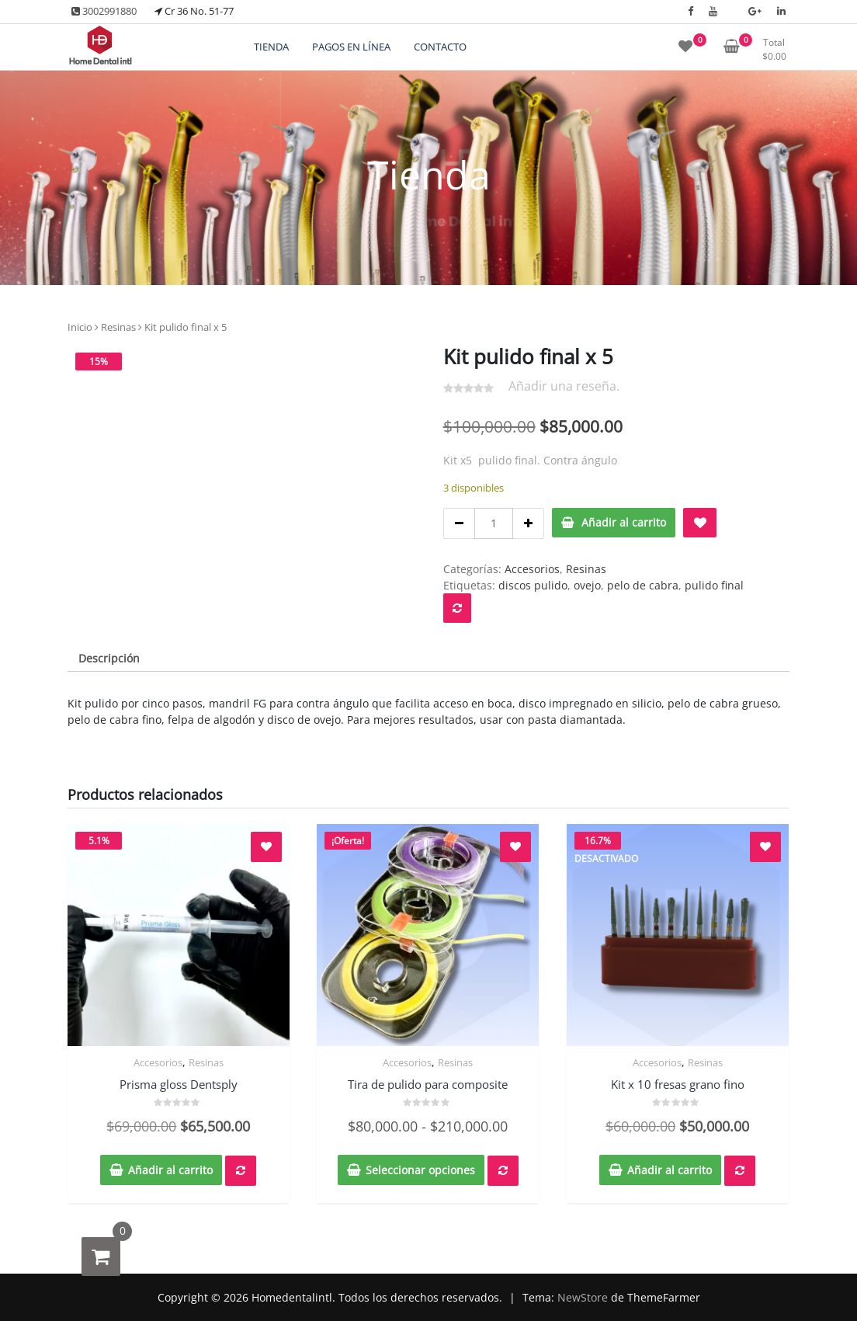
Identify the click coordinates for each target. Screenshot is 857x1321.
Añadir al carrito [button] (170, 1170)
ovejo (587, 585)
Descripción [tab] (109, 658)
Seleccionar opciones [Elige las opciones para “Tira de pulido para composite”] (420, 1170)
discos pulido (532, 585)
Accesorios (532, 568)
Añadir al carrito (623, 522)
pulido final (714, 585)
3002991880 (104, 11)
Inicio (80, 327)
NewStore (582, 1297)
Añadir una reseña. (563, 386)
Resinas (118, 327)
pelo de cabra (642, 585)
